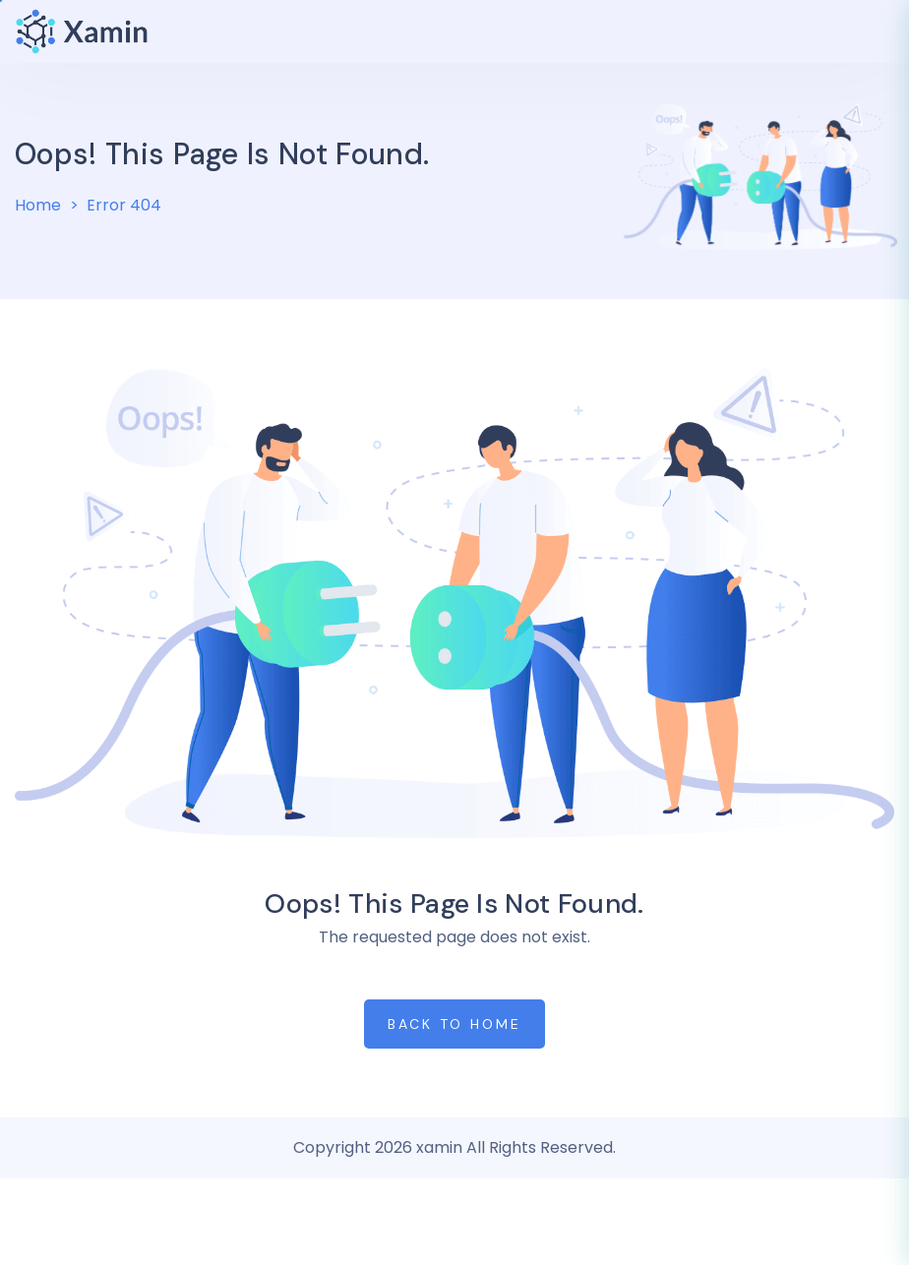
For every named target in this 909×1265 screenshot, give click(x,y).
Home (38, 205)
